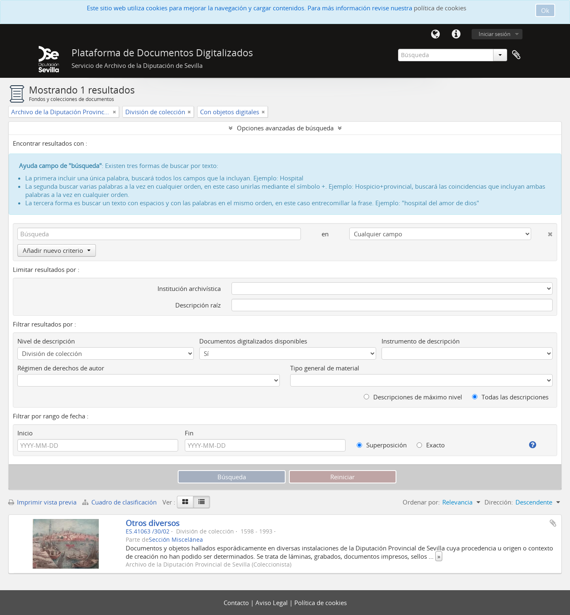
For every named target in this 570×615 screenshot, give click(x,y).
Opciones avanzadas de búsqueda (285, 128)
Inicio (25, 433)
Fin (189, 433)
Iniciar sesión (494, 34)
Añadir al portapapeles (553, 523)
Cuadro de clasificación (120, 502)
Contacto (237, 602)
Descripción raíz (198, 305)
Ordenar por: (421, 502)
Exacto (431, 445)
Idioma (435, 34)
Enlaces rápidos (456, 34)
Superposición (382, 445)
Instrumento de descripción (421, 341)
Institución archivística (189, 288)
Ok (545, 10)
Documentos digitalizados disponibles (253, 341)
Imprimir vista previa (42, 502)
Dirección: (498, 502)
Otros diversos (152, 523)
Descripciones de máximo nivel (413, 397)
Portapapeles (516, 55)
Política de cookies (320, 602)
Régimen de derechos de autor (60, 368)
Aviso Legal (272, 602)
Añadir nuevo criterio (57, 250)
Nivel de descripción (46, 341)
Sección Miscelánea (176, 539)
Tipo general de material (324, 368)
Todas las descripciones (510, 397)
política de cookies (440, 8)
